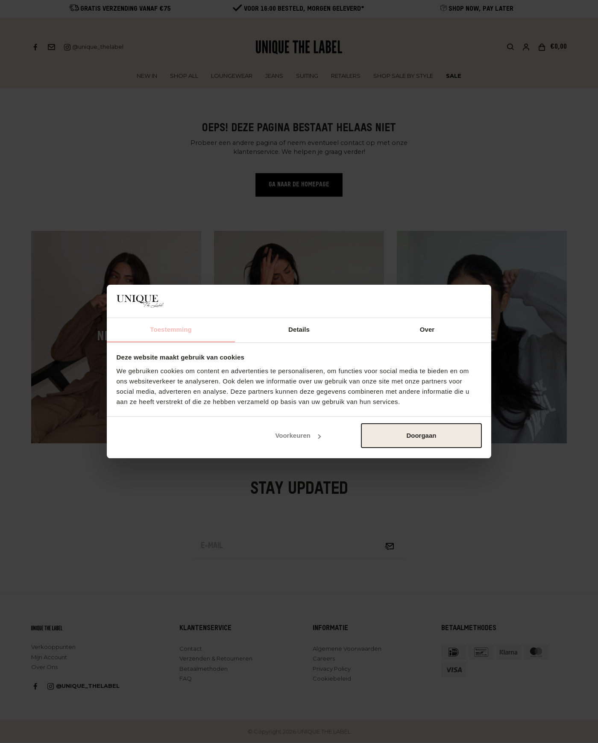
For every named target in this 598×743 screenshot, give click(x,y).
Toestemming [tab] (171, 329)
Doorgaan (421, 435)
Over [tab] (427, 329)
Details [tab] (299, 329)
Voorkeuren (297, 435)
